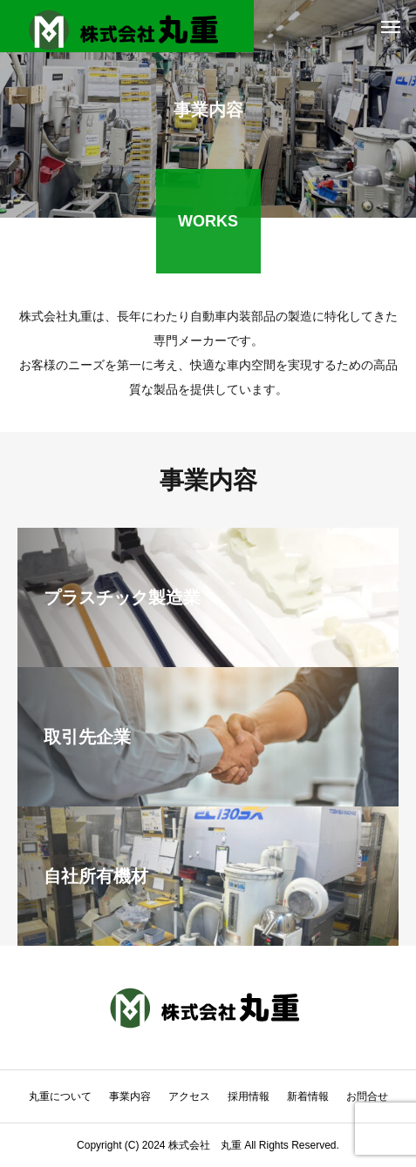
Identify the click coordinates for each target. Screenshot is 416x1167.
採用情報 (248, 1096)
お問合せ (367, 1096)
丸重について (60, 1096)
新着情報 (308, 1096)
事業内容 (130, 1096)
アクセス (189, 1096)
